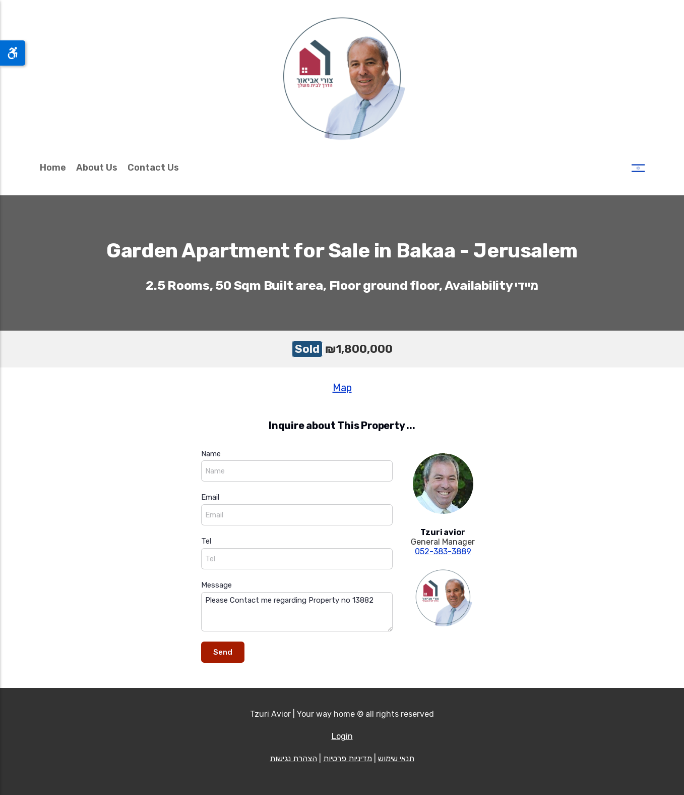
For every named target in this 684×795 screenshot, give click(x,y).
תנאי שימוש (396, 758)
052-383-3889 (443, 551)
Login (342, 736)
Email (210, 497)
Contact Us (153, 167)
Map (342, 388)
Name (211, 453)
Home (53, 167)
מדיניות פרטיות (347, 758)
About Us (96, 167)
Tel (206, 541)
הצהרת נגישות (293, 758)
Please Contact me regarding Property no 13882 (297, 612)
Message (216, 585)
